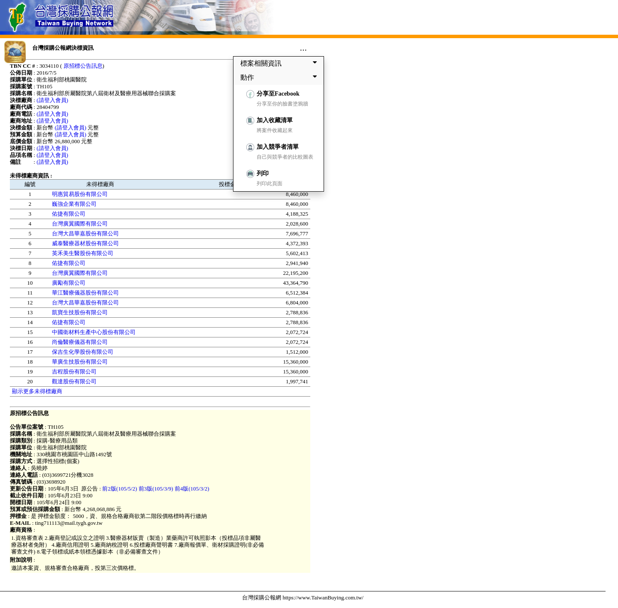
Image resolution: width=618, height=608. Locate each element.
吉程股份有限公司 (74, 371)
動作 (280, 77)
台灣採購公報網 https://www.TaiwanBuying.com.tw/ (303, 597)
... (303, 47)
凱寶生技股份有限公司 (80, 312)
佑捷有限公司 (68, 214)
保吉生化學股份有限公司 (82, 352)
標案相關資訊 (280, 63)
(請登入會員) (52, 100)
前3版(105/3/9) (156, 488)
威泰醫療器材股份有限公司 (85, 243)
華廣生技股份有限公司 (80, 361)
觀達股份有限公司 (74, 381)
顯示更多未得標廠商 (37, 391)
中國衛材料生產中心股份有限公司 (94, 332)
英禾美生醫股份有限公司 (82, 253)
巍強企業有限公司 (74, 204)
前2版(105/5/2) (119, 488)
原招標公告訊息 (83, 66)
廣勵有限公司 (68, 283)
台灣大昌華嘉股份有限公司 (85, 233)
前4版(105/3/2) (192, 488)
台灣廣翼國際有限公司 (80, 223)
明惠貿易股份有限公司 (80, 194)
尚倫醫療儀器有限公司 (80, 342)
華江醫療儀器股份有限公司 (85, 292)
